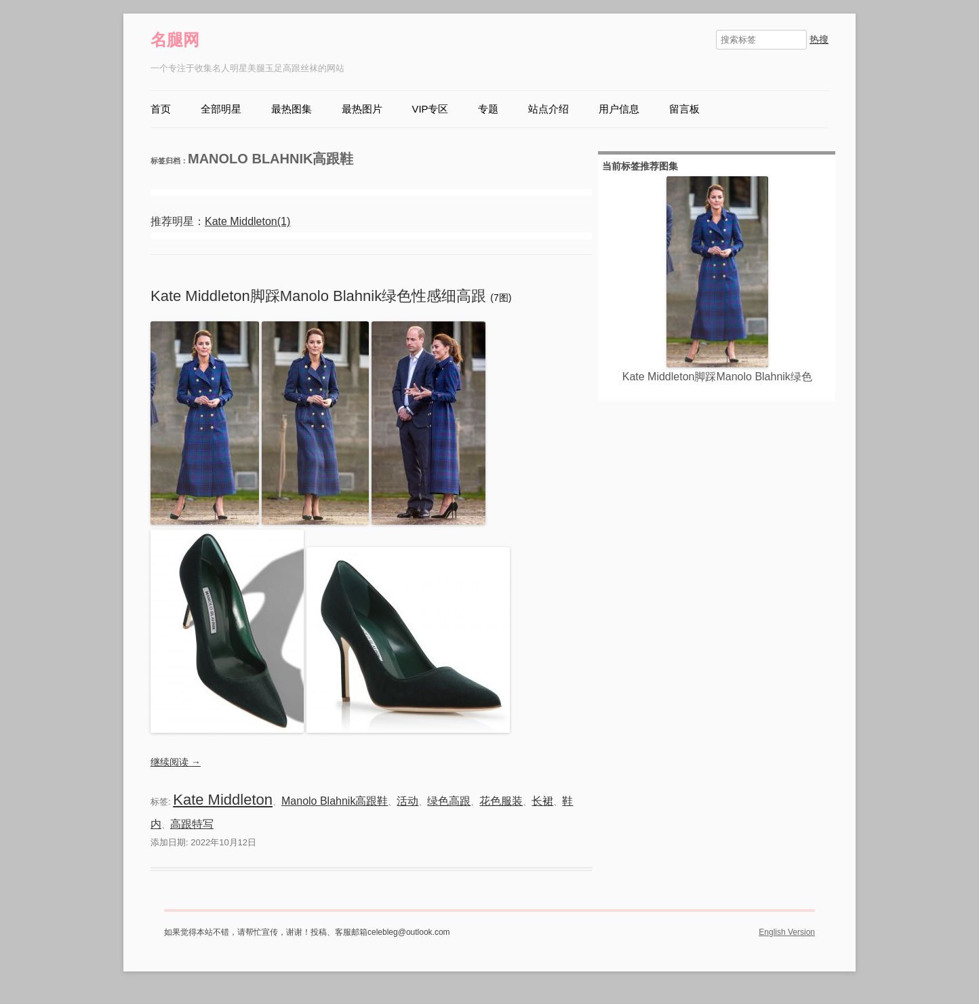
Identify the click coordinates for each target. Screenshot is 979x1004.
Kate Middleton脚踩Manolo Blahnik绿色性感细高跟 (320, 295)
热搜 (819, 39)
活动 (407, 801)
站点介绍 (548, 109)
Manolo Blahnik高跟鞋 (334, 801)
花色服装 (501, 801)
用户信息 (619, 109)
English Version (787, 932)
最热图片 (362, 109)
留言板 (684, 109)
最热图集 (291, 109)
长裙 (542, 801)
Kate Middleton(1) (247, 221)
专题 (488, 109)
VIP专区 (430, 109)
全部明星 (221, 109)
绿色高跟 (449, 801)
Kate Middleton (223, 799)
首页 (161, 109)
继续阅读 (176, 762)
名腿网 (175, 40)
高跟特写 (192, 824)
